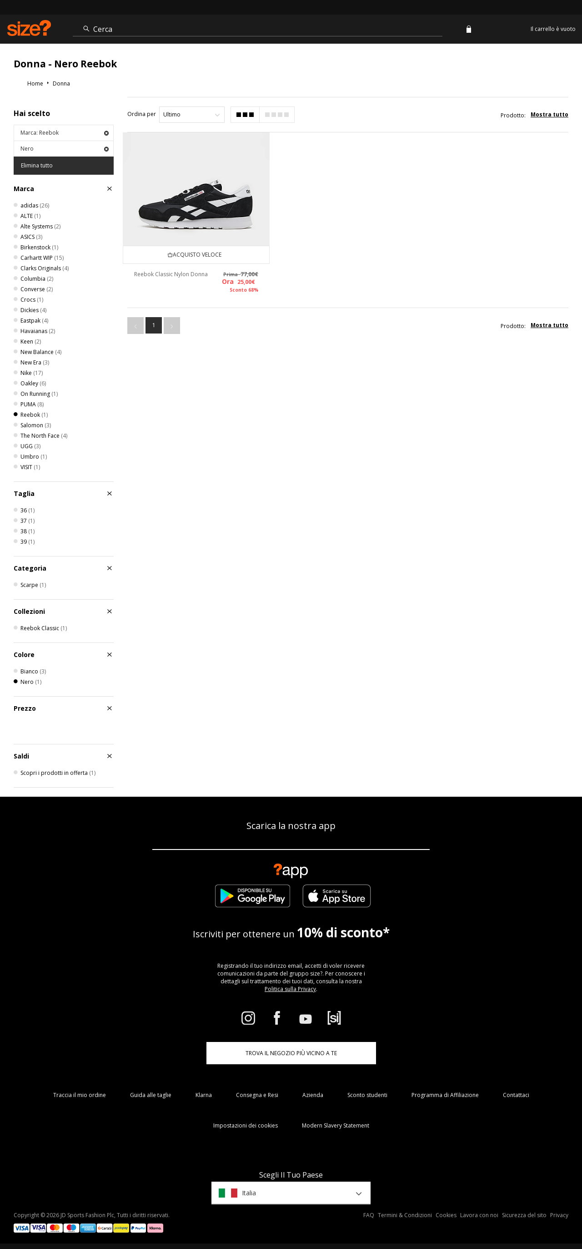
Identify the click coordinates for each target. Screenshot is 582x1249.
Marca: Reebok (64, 133)
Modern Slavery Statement (335, 1125)
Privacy (559, 1215)
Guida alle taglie (150, 1095)
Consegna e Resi (257, 1095)
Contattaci (516, 1095)
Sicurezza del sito (524, 1215)
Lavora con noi (479, 1215)
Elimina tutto (37, 165)
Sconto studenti (367, 1095)
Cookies (446, 1215)
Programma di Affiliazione (445, 1095)
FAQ (368, 1215)
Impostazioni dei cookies (245, 1125)
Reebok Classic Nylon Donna (171, 274)
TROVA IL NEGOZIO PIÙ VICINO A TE (291, 1053)
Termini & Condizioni (405, 1215)
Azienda (312, 1095)
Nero (64, 148)
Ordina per (141, 114)
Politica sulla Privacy (290, 989)
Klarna (204, 1095)
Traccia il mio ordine (79, 1095)
